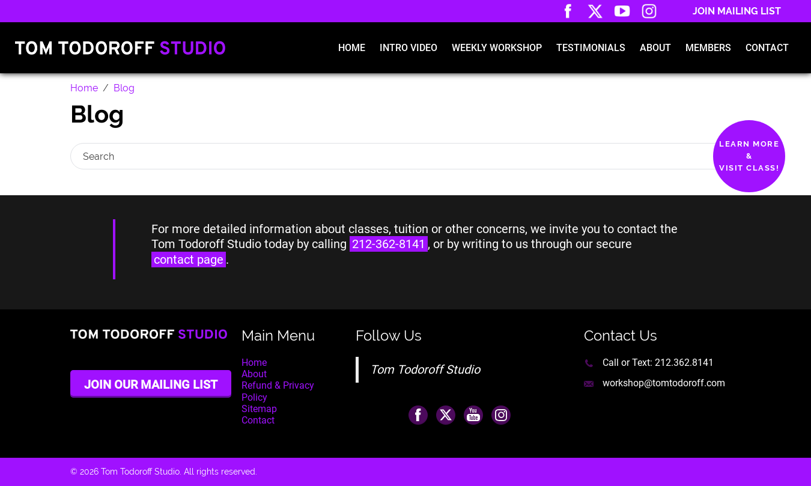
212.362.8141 (684, 362)
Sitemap (259, 409)
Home (351, 47)
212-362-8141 (388, 244)
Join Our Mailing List (150, 384)
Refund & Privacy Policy (277, 391)
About (655, 47)
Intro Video (408, 47)
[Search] (395, 156)
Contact (767, 47)
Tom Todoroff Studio (425, 369)
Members (708, 47)
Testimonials (590, 47)
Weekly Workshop (497, 47)
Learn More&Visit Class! (749, 155)
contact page (188, 259)
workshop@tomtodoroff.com (664, 383)
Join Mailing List (737, 11)
